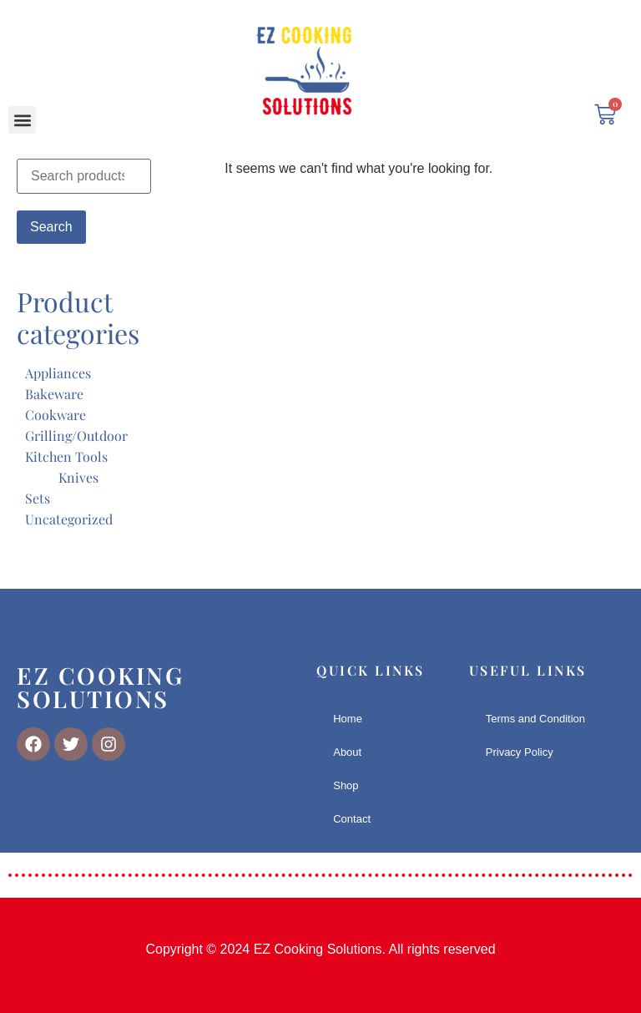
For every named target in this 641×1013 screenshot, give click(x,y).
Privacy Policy (519, 752)
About (347, 752)
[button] (22, 120)
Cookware (55, 414)
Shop (345, 785)
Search (51, 227)
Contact (352, 819)
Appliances (58, 373)
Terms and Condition (535, 718)
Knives (78, 477)
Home (347, 718)
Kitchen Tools (66, 456)
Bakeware (54, 394)
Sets (37, 498)
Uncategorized (69, 519)
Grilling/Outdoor (76, 435)
